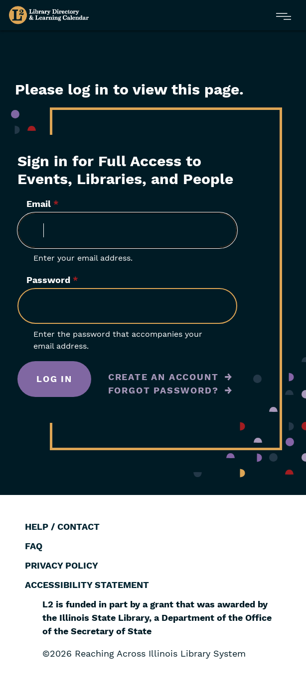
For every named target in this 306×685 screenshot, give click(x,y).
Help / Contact (62, 526)
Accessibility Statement (87, 585)
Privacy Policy (61, 565)
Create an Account (163, 377)
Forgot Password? (163, 390)
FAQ (33, 546)
